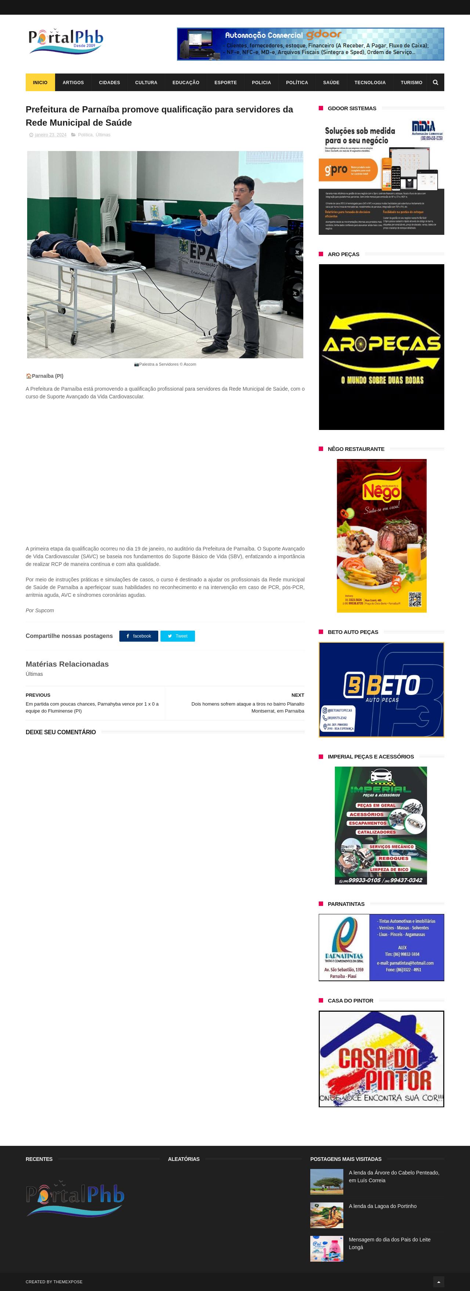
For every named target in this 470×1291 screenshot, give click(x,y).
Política (297, 82)
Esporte (225, 82)
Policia (261, 82)
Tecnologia (370, 82)
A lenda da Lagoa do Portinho (383, 1206)
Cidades (109, 82)
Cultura (146, 82)
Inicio (40, 82)
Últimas (103, 134)
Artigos (73, 82)
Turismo (412, 82)
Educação (186, 82)
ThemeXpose (67, 1282)
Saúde (331, 82)
